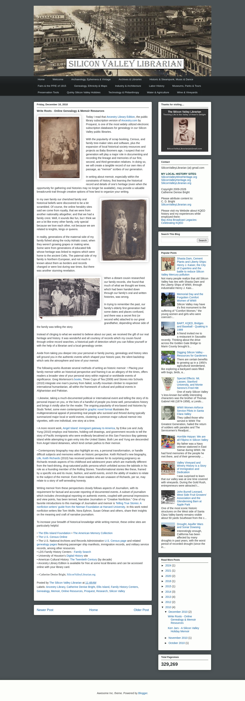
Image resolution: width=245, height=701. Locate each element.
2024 (168, 565)
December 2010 (178, 611)
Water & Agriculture (158, 92)
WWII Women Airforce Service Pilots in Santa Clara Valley (190, 411)
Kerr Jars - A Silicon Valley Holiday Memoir (183, 630)
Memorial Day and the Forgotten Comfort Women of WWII (190, 297)
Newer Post (45, 610)
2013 (168, 596)
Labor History (156, 85)
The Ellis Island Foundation (54, 533)
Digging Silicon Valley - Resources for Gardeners (192, 354)
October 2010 (176, 643)
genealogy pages (47, 544)
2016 (168, 581)
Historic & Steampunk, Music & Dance (171, 79)
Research (102, 591)
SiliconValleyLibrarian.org (81, 574)
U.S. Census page (116, 540)
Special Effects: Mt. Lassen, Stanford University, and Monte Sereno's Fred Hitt (190, 383)
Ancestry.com (129, 120)
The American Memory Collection (93, 533)
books (77, 379)
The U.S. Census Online (52, 536)
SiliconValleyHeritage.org (176, 180)
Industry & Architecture (128, 85)
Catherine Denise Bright (81, 586)
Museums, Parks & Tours (186, 85)
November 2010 (178, 637)
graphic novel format (100, 409)
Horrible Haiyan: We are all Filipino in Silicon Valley (192, 438)
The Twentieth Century (84, 559)
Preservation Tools (48, 92)
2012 (168, 602)
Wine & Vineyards (187, 92)
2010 (168, 607)
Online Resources (71, 591)
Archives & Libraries (130, 79)
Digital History (75, 555)
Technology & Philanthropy (123, 92)
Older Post (141, 610)
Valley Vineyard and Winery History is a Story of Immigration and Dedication (191, 467)
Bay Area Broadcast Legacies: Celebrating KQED (179, 221)
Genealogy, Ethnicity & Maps (90, 85)
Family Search (82, 551)
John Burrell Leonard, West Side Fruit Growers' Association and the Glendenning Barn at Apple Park (192, 498)
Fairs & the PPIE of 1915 (52, 85)
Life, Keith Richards (48, 458)
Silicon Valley (117, 591)
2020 (168, 575)
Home (41, 79)
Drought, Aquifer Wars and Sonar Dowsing (190, 526)
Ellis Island (103, 586)
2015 (168, 586)
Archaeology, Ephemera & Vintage (91, 79)
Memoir (55, 591)
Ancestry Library (55, 586)
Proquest (89, 591)
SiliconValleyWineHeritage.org (179, 176)
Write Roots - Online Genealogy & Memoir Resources (182, 619)
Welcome (58, 79)
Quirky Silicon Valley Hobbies (83, 92)
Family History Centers (124, 586)
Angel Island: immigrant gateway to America (89, 428)
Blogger (142, 693)
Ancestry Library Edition (120, 116)
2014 (168, 591)
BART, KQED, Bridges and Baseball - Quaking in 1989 (192, 326)
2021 (168, 570)
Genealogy (43, 591)
